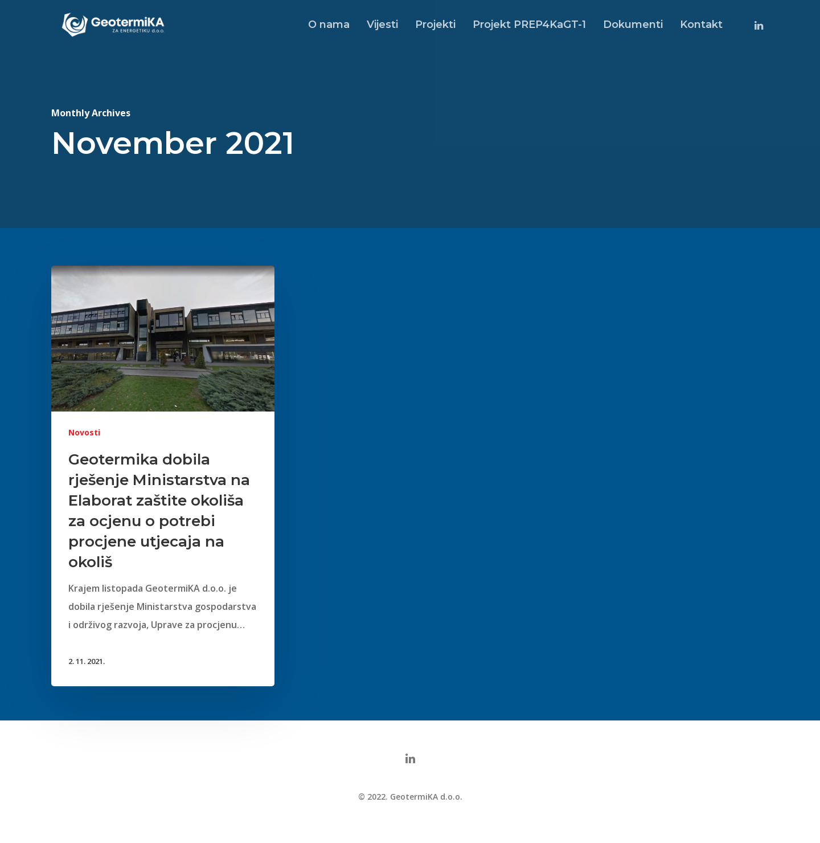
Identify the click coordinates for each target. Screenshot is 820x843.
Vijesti (382, 24)
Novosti (84, 432)
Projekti (435, 24)
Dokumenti (633, 24)
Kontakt (701, 24)
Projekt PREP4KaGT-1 (529, 24)
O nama (329, 24)
